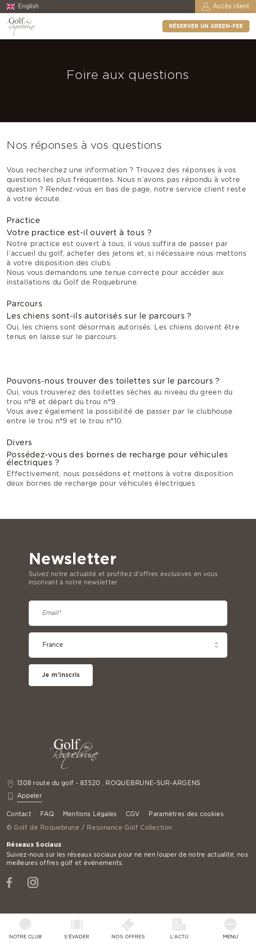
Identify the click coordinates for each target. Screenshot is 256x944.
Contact (19, 814)
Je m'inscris (61, 675)
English (28, 6)
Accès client (231, 6)
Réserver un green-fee (206, 26)
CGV (133, 814)
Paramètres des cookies (185, 814)
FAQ (47, 814)
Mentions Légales (90, 814)
